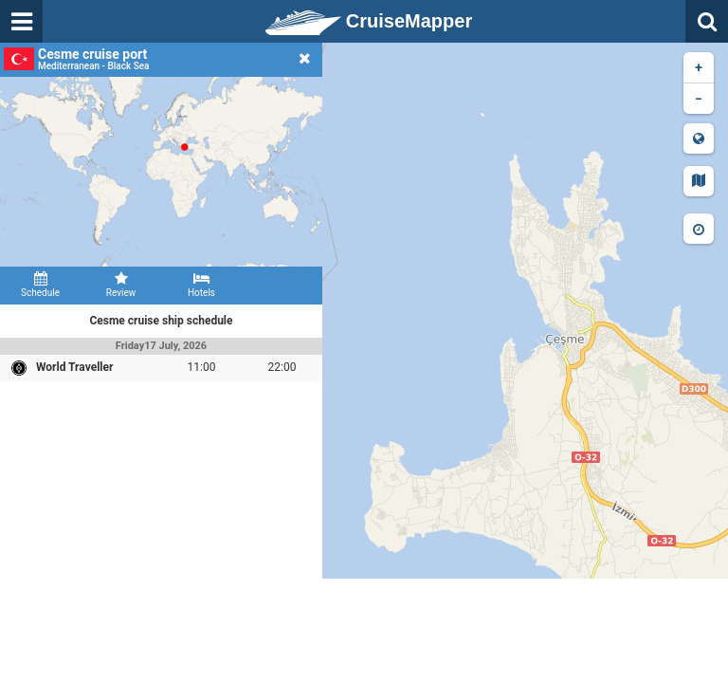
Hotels (201, 284)
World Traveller (74, 367)
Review (121, 284)
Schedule (40, 284)
